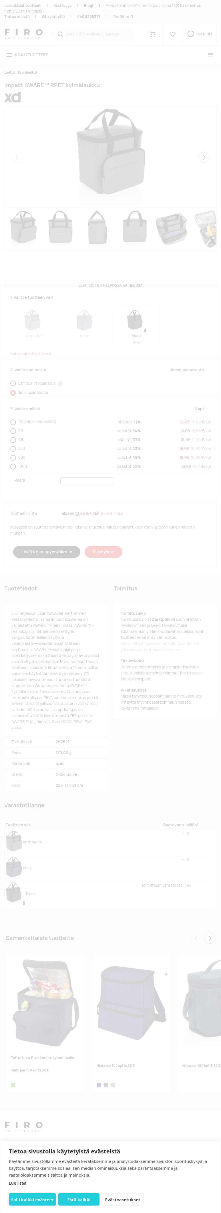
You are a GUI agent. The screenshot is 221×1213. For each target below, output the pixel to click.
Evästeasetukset (122, 1199)
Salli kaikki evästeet (32, 1199)
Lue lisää (17, 1183)
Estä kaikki (78, 1199)
